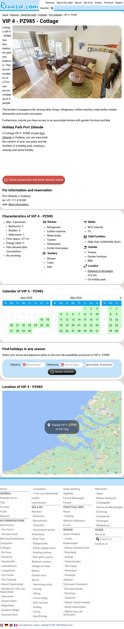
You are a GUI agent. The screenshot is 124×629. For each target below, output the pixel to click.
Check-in (15, 364)
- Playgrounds (39, 543)
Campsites (6, 543)
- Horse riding (39, 598)
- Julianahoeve (8, 566)
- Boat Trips (38, 539)
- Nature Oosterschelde (76, 602)
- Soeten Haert (8, 601)
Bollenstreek (70, 543)
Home (3, 489)
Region (119, 2)
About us (100, 534)
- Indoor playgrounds (43, 548)
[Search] (52, 8)
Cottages (5, 547)
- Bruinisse (69, 593)
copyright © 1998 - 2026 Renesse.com (56, 625)
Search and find (62, 372)
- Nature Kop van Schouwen (73, 613)
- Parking (68, 516)
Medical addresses (74, 520)
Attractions (38, 534)
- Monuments (39, 520)
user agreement (25, 625)
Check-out (53, 364)
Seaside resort (8, 498)
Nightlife (68, 493)
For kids (4, 507)
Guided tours (39, 575)
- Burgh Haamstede (74, 607)
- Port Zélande (8, 579)
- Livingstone (7, 570)
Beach (78, 2)
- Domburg (101, 511)
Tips (2, 502)
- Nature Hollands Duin (76, 547)
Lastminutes (39, 502)
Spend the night (65, 2)
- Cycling (36, 589)
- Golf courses (40, 602)
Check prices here (33, 180)
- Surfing (36, 607)
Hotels (35, 498)
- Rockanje (69, 575)
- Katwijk (68, 557)
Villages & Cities (41, 566)
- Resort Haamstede (11, 584)
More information (19, 204)
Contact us (101, 543)
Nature (35, 570)
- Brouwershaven (73, 588)
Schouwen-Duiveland (75, 584)
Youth (3, 511)
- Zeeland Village (9, 610)
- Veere (99, 493)
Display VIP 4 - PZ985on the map (62, 427)
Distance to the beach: (100, 271)
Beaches (37, 511)
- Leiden (67, 538)
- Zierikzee (69, 598)
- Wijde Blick (7, 605)
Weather (44, 8)
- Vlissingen (101, 520)
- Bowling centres (42, 552)
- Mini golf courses (42, 557)
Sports (35, 579)
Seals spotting (71, 489)
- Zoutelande (102, 516)
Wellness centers (41, 561)
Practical (108, 2)
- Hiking (36, 593)
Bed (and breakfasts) (12, 538)
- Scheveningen (72, 561)
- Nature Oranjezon (106, 498)
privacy (36, 625)
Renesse (50, 2)
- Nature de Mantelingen (109, 507)
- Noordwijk (69, 552)
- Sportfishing (39, 616)
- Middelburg (102, 525)
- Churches (38, 525)
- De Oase (5, 552)
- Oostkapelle (102, 502)
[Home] (41, 2)
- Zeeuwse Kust (9, 534)
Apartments (7, 525)
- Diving (36, 611)
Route (66, 511)
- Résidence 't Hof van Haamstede (12, 590)
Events (98, 2)
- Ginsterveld (7, 561)
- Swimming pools (42, 584)
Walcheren (101, 489)
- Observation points (43, 529)
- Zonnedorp (39, 489)
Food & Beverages (73, 498)
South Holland (71, 534)
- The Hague (70, 566)
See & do (88, 2)
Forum (67, 525)
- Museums (38, 516)
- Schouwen (6, 596)
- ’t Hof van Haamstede (45, 493)
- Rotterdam (70, 570)
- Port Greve (7, 529)
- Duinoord (6, 557)
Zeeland (68, 579)
